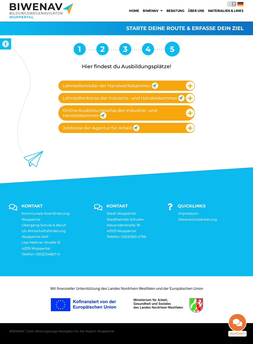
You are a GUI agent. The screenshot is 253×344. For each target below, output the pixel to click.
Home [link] (134, 10)
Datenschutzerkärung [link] (197, 219)
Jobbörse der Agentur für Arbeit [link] (101, 128)
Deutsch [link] (240, 4)
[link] (5, 43)
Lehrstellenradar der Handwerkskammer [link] (110, 85)
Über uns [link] (196, 10)
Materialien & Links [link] (225, 10)
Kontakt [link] (237, 336)
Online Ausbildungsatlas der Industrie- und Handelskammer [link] (110, 113)
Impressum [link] (188, 213)
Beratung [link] (175, 10)
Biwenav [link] (152, 10)
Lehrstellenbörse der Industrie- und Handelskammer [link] (123, 98)
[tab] (126, 86)
